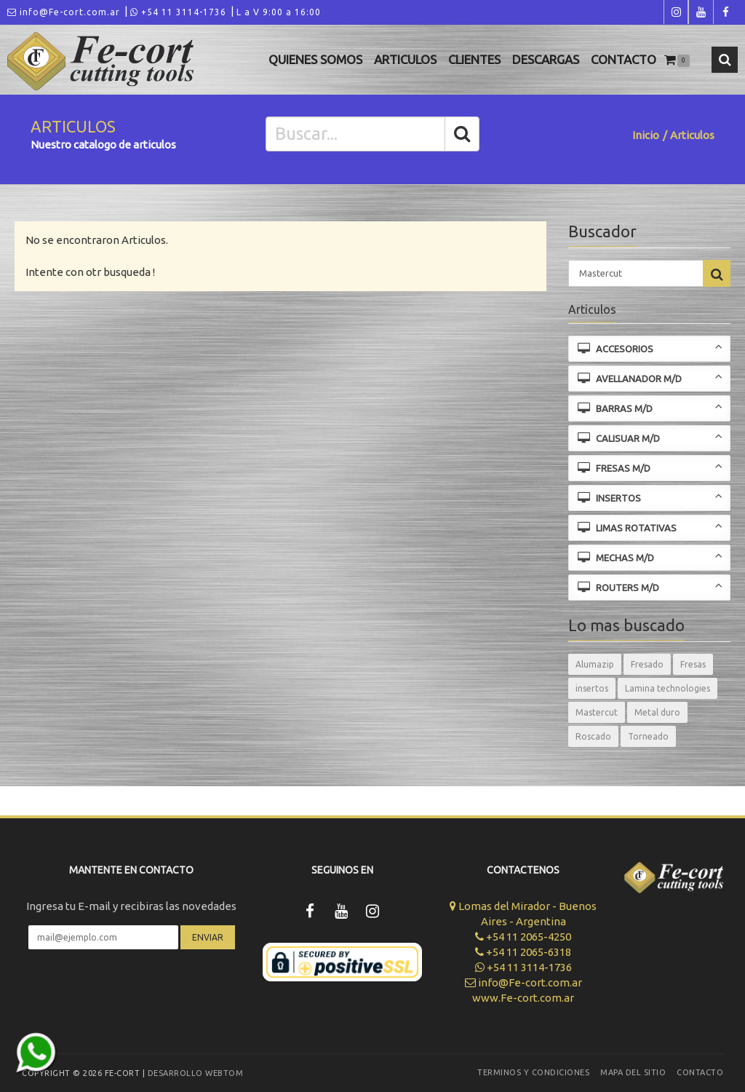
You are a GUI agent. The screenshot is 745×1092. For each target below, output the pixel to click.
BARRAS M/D (650, 407)
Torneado (648, 736)
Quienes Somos (315, 59)
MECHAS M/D (650, 556)
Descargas (545, 59)
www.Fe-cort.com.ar (523, 998)
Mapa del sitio (633, 1072)
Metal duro (657, 712)
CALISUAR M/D (650, 437)
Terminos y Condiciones (533, 1072)
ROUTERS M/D (650, 586)
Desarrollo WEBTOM (196, 1073)
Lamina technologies (667, 688)
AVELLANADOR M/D (650, 377)
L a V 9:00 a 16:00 (278, 12)
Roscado (593, 736)
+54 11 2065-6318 (523, 952)
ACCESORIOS (650, 348)
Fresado (647, 664)
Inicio (645, 135)
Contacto (623, 59)
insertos (591, 688)
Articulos (405, 59)
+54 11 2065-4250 (523, 936)
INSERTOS (650, 497)
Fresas (693, 664)
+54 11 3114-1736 (178, 12)
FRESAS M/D (650, 467)
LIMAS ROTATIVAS (650, 527)
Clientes (474, 59)
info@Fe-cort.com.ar (63, 12)
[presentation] (131, 992)
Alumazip (594, 664)
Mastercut (596, 712)
